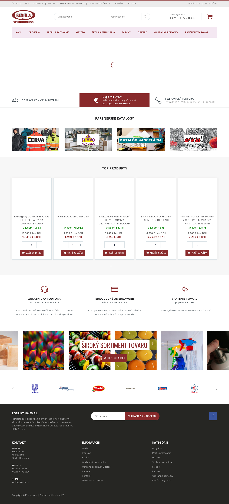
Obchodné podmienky (72, 3)
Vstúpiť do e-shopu (114, 358)
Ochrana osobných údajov (96, 466)
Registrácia (211, 3)
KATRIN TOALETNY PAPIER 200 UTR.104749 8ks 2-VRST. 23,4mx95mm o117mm (197, 222)
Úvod (15, 3)
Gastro (80, 32)
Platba (51, 3)
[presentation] (13, 388)
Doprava (38, 3)
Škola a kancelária (103, 32)
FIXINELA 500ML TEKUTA (73, 216)
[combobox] (124, 16)
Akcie (18, 32)
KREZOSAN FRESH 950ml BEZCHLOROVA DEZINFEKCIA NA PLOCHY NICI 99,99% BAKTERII (114, 222)
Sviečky (126, 32)
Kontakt (133, 3)
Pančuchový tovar (196, 32)
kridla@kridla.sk (20, 482)
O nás (26, 3)
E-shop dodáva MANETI (52, 495)
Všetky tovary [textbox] (118, 16)
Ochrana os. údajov (100, 3)
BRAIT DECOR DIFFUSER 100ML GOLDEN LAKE (156, 218)
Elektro (142, 32)
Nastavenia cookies (92, 480)
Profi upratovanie (58, 32)
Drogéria (34, 32)
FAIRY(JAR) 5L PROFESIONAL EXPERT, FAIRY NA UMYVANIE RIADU (31, 220)
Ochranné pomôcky (166, 32)
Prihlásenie (193, 3)
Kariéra (119, 3)
